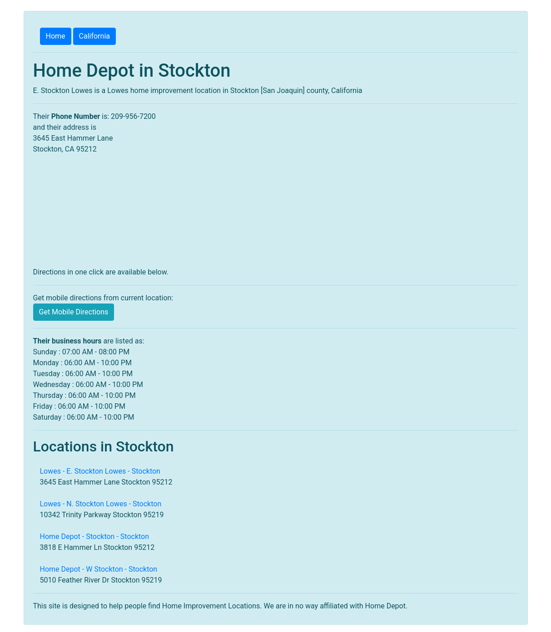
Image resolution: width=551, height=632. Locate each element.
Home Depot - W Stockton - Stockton (99, 569)
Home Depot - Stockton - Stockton (94, 536)
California (94, 36)
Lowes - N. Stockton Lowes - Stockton (101, 504)
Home (55, 36)
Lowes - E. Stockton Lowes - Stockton (100, 471)
